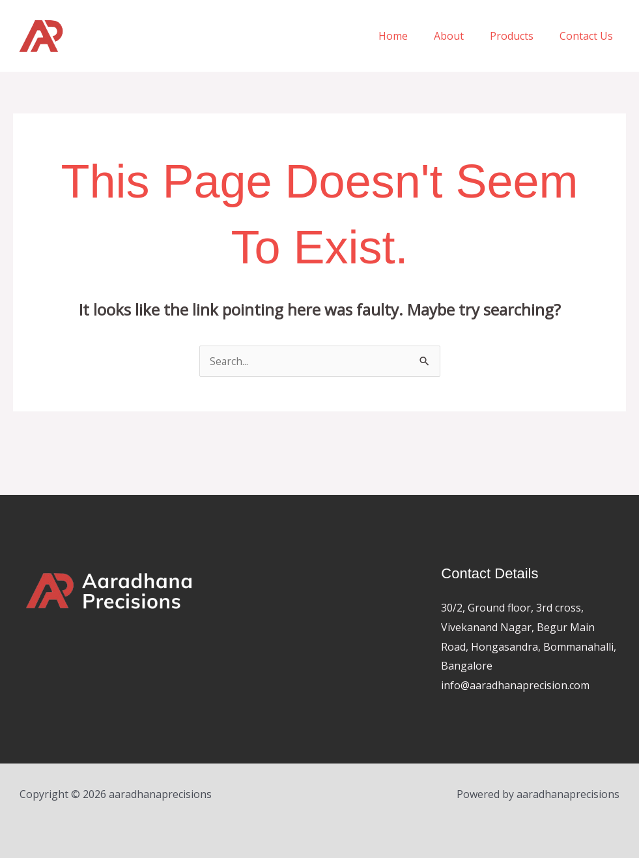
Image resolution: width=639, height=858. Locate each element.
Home (411, 36)
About (462, 36)
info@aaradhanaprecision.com (515, 685)
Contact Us (589, 36)
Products (519, 36)
